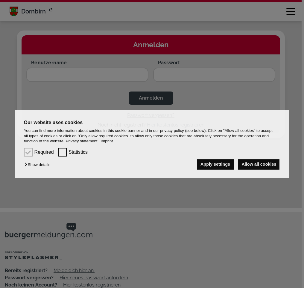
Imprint (107, 141)
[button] (39, 164)
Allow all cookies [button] (258, 164)
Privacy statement (82, 141)
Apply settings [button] (214, 164)
